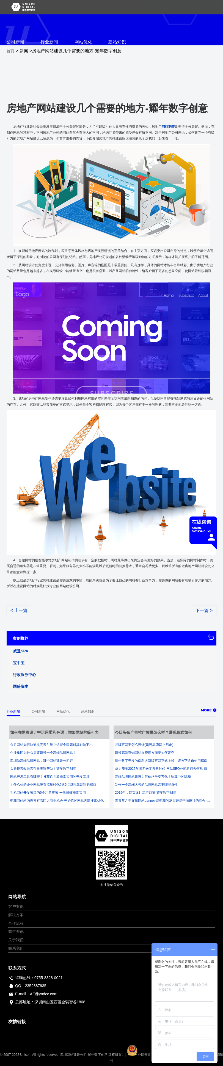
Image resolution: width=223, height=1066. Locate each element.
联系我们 (16, 948)
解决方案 (16, 915)
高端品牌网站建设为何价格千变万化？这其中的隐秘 (153, 777)
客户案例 (16, 906)
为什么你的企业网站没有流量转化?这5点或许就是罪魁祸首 (53, 785)
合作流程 (16, 923)
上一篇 (18, 610)
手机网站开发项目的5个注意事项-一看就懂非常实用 (48, 793)
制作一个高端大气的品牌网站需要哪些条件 (146, 785)
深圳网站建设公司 (73, 1055)
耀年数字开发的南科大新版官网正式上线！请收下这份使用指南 (161, 761)
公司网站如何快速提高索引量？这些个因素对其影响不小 (51, 745)
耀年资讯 (16, 931)
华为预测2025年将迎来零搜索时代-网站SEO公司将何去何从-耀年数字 (164, 769)
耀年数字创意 (98, 1055)
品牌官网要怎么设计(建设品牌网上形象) (144, 745)
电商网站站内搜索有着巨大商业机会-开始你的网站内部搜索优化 (57, 801)
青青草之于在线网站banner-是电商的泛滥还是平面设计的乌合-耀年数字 (164, 801)
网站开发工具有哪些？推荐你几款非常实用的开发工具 (49, 777)
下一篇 (204, 610)
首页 (10, 51)
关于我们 (16, 940)
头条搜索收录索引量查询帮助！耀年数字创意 (43, 769)
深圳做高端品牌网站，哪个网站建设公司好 (41, 761)
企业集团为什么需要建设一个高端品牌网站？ (43, 753)
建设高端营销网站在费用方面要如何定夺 (144, 753)
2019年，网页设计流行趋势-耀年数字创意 (145, 793)
